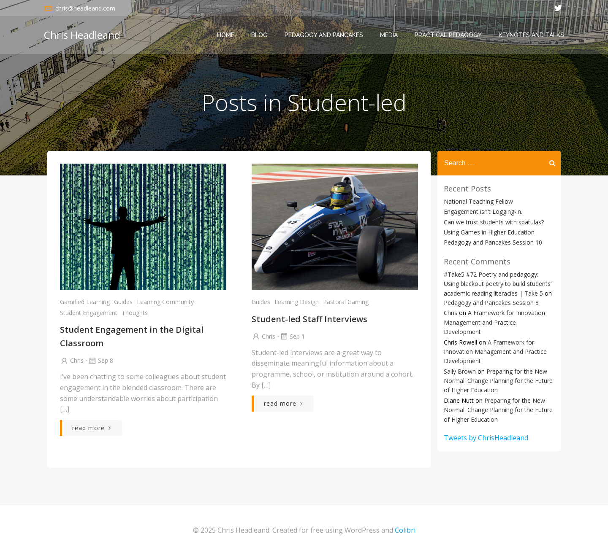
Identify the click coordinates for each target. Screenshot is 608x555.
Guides (123, 302)
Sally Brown (460, 371)
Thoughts (135, 313)
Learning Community (165, 302)
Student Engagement (88, 313)
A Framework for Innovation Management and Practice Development (494, 322)
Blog (259, 35)
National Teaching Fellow (478, 201)
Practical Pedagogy (448, 35)
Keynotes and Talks (531, 35)
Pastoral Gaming (346, 302)
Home (225, 35)
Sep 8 (100, 360)
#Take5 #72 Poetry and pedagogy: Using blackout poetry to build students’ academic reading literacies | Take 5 (497, 283)
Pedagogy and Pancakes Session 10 (493, 242)
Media (389, 35)
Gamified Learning (85, 302)
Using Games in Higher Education (489, 232)
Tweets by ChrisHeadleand (486, 437)
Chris (72, 360)
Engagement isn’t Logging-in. (483, 211)
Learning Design (296, 302)
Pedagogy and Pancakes (324, 35)
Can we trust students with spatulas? (494, 222)
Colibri (405, 530)
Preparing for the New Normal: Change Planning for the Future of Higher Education (498, 380)
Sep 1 (292, 336)
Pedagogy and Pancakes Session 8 (491, 303)
